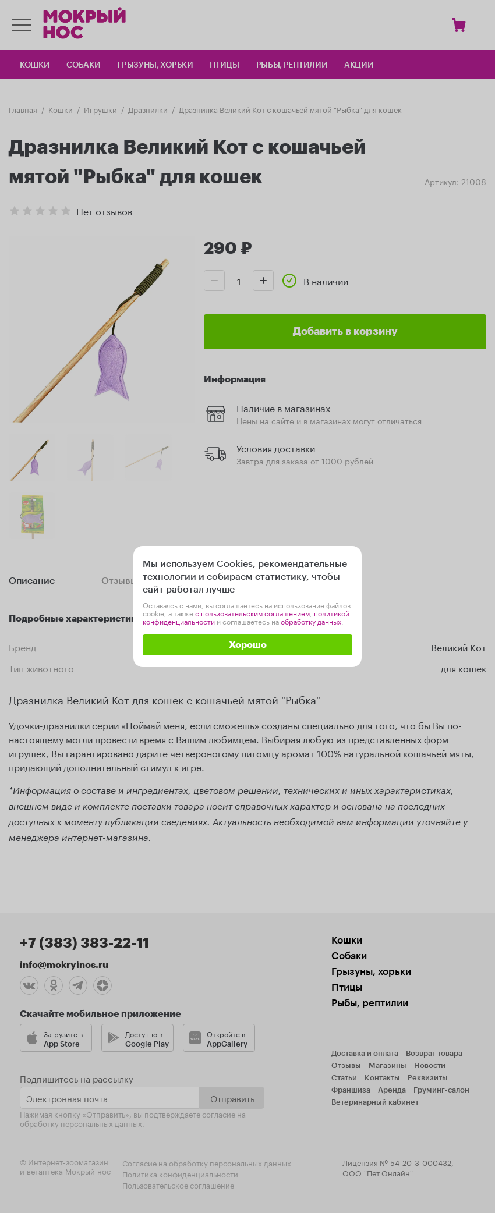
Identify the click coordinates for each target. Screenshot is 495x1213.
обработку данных (311, 620)
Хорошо (248, 645)
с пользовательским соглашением (252, 612)
